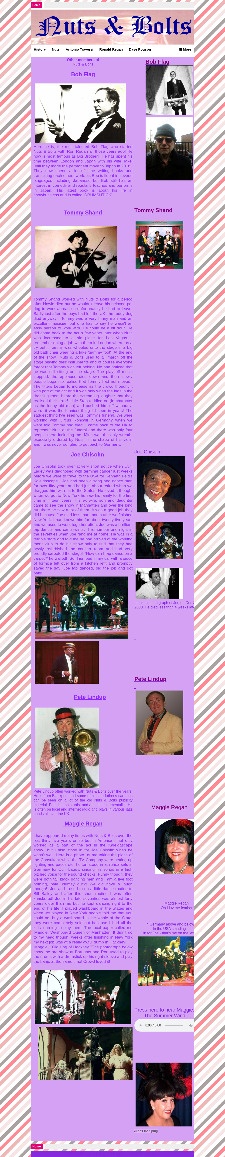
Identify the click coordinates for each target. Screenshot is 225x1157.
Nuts (56, 49)
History (40, 49)
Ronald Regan (111, 49)
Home (36, 5)
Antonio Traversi (79, 49)
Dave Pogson (140, 49)
